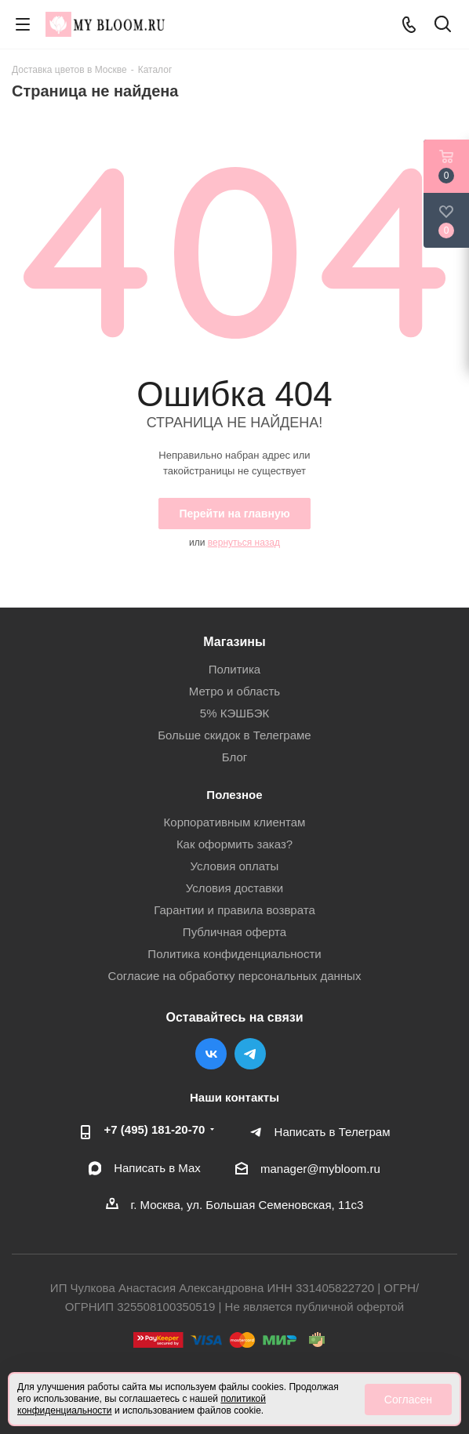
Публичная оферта (234, 931)
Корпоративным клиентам (235, 822)
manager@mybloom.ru (320, 1168)
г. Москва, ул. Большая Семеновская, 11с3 (247, 1204)
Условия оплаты (235, 866)
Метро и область (234, 691)
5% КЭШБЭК (234, 713)
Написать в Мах (157, 1167)
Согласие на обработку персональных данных (235, 975)
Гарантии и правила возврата (234, 910)
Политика (234, 669)
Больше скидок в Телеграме (234, 735)
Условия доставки (234, 888)
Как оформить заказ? (234, 844)
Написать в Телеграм (332, 1131)
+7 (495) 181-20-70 (154, 1129)
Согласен (408, 1399)
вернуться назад (244, 542)
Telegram (250, 1053)
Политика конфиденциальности (234, 953)
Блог (234, 757)
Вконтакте (211, 1053)
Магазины (234, 641)
